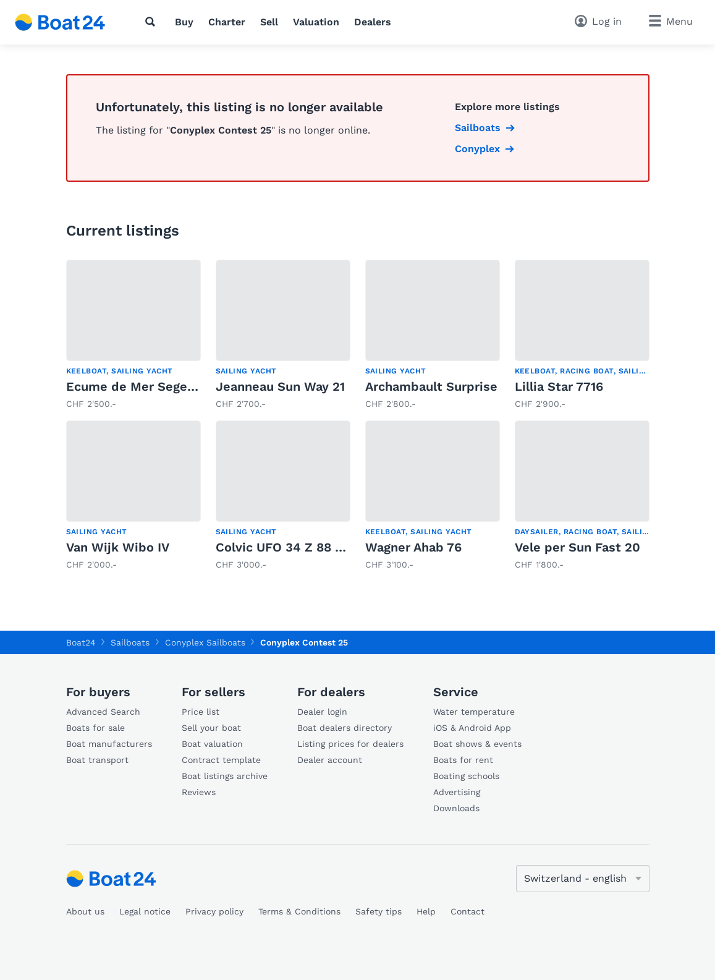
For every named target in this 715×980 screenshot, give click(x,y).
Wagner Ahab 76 (413, 547)
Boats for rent (463, 760)
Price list (200, 712)
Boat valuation (212, 744)
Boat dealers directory (344, 728)
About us (85, 911)
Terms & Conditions (299, 911)
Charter (226, 22)
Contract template (221, 760)
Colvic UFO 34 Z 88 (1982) (294, 547)
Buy (184, 22)
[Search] (152, 21)
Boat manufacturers (109, 744)
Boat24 (81, 642)
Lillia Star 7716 (559, 386)
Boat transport (97, 760)
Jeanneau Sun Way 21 (280, 386)
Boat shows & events (477, 744)
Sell (269, 22)
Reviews (199, 792)
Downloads (456, 808)
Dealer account (329, 760)
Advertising (456, 792)
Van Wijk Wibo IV (117, 547)
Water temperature (474, 712)
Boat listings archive (225, 776)
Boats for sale (95, 728)
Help (426, 911)
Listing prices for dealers (350, 744)
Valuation (316, 22)
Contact (467, 911)
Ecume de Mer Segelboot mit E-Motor (182, 386)
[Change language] (582, 878)
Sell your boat (211, 728)
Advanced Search (103, 712)
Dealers (372, 22)
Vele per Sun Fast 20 (577, 547)
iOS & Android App (472, 728)
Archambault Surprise (431, 386)
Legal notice (145, 911)
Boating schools (466, 776)
